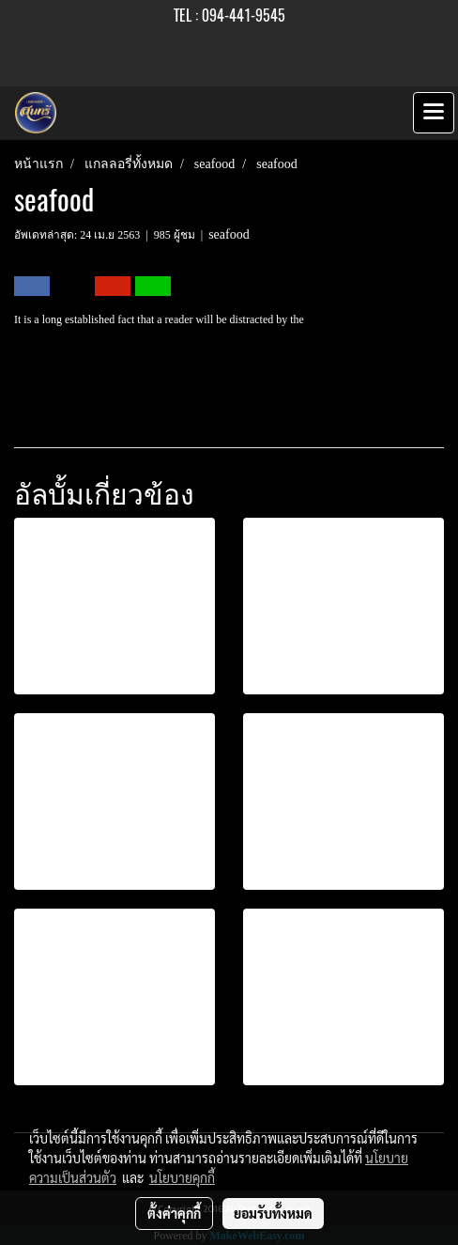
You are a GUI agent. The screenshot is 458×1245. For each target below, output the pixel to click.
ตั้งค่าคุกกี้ (174, 1213)
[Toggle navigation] (433, 112)
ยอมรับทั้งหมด (273, 1213)
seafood (229, 234)
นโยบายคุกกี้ (182, 1177)
